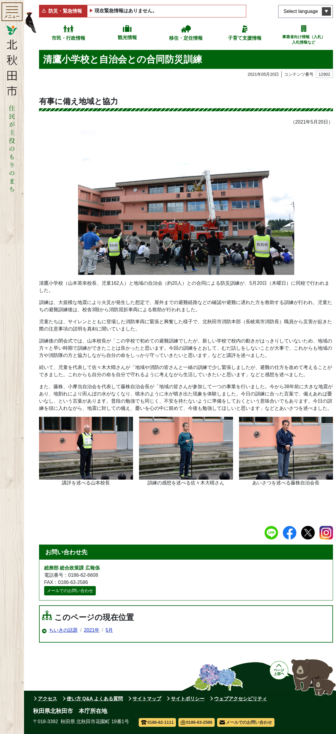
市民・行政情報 (68, 38)
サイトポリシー (187, 698)
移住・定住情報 (186, 38)
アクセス (47, 698)
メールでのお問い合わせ (70, 590)
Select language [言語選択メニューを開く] (300, 11)
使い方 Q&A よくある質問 (95, 698)
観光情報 (127, 37)
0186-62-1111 (157, 722)
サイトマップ (146, 698)
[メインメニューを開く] (12, 11)
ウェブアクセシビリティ (240, 698)
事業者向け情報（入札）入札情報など (303, 40)
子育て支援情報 (245, 38)
